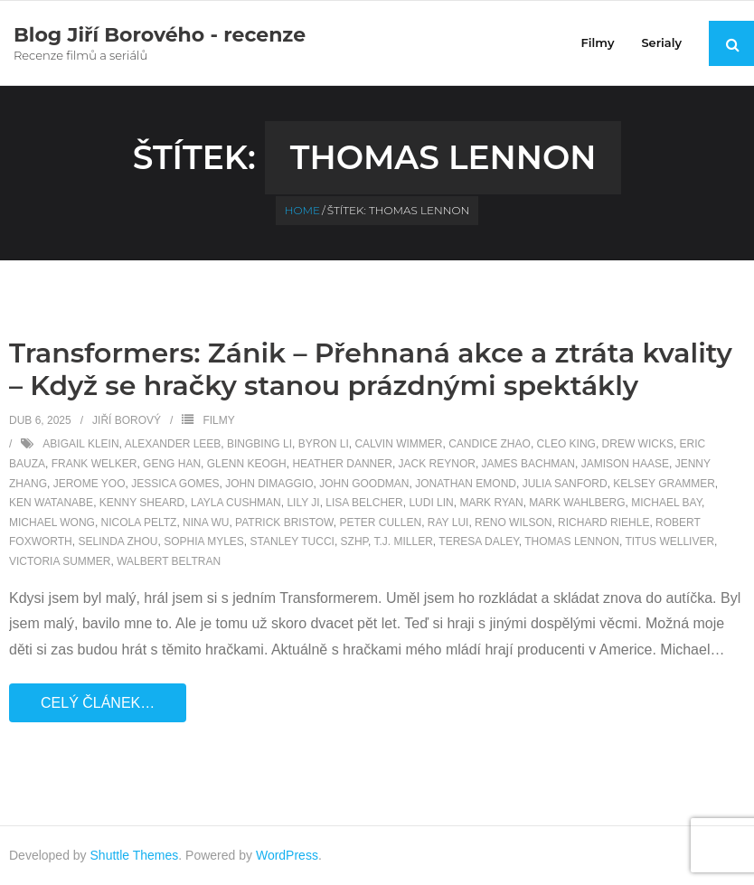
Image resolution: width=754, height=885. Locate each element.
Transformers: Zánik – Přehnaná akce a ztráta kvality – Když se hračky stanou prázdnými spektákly (370, 369)
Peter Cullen (380, 522)
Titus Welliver (669, 541)
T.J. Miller (402, 541)
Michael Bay (666, 502)
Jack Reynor (437, 463)
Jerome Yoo (89, 483)
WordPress (287, 855)
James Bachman (528, 463)
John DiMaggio (269, 483)
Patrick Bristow (284, 522)
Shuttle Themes (134, 855)
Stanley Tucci (292, 541)
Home (302, 210)
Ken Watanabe (51, 502)
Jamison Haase (625, 463)
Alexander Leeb (173, 444)
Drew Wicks (638, 444)
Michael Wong (52, 522)
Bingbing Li (259, 444)
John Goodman (364, 483)
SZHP (354, 541)
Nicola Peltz (139, 522)
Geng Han (172, 463)
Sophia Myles (204, 541)
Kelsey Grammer (663, 483)
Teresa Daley (478, 541)
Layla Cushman (236, 502)
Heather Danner (341, 463)
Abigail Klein (80, 444)
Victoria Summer (59, 561)
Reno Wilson (513, 522)
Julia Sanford (565, 483)
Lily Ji (303, 502)
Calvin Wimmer (398, 444)
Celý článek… (98, 703)
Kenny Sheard (141, 502)
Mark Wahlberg (577, 502)
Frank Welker (94, 463)
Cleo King (566, 444)
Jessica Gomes (175, 483)
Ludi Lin (431, 502)
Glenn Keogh (247, 463)
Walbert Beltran (169, 561)
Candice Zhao (489, 444)
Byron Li (323, 444)
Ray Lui (448, 522)
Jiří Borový (126, 420)
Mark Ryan (491, 502)
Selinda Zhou (117, 541)
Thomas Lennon (571, 541)
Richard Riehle (603, 522)
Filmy (218, 420)
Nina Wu (206, 522)
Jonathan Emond (465, 483)
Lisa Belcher (363, 502)
